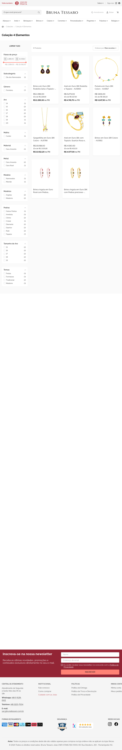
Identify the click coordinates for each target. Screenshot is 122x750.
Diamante (16, 224)
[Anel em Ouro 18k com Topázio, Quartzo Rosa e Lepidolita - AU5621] (75, 139)
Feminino (16, 90)
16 (16, 110)
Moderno (16, 198)
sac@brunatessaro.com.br (13, 711)
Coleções (9, 26)
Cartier (16, 136)
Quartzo (16, 227)
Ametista (16, 214)
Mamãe (16, 181)
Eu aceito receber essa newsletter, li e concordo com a (91, 666)
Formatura (16, 276)
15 (16, 106)
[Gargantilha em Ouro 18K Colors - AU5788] (45, 139)
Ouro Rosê (16, 165)
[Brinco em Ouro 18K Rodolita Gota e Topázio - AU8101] (45, 82)
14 (16, 103)
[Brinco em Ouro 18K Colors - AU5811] (106, 139)
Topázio (16, 234)
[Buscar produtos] (29, 12)
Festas (16, 273)
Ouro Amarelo (16, 149)
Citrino (16, 217)
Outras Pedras (16, 211)
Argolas (16, 194)
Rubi (16, 231)
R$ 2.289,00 (9, 64)
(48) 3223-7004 (17, 704)
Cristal (16, 221)
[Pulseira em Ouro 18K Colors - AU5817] (106, 82)
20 (16, 123)
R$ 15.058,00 (20, 64)
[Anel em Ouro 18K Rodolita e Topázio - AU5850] (75, 82)
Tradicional (16, 280)
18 (16, 116)
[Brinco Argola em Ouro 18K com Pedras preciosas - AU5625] (75, 191)
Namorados (16, 178)
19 (16, 119)
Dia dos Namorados (16, 77)
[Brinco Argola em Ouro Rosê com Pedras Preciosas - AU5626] (45, 191)
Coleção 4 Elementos (23, 26)
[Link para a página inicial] (3, 26)
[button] (15, 73)
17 (16, 113)
